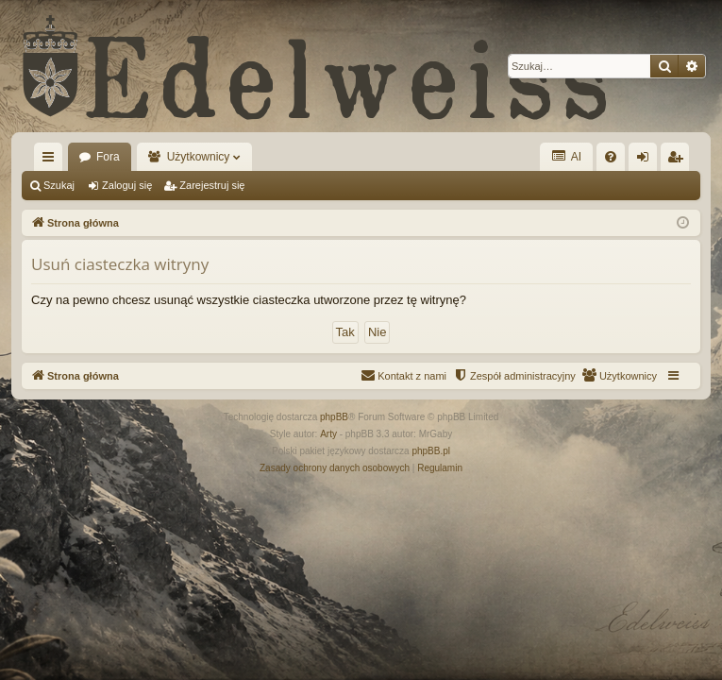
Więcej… (52, 160)
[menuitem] (610, 157)
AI (566, 156)
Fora (108, 156)
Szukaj (59, 185)
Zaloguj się (127, 185)
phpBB (334, 417)
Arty (328, 434)
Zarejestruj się (211, 185)
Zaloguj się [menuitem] (647, 160)
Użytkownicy (198, 156)
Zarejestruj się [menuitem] (678, 160)
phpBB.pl (430, 451)
